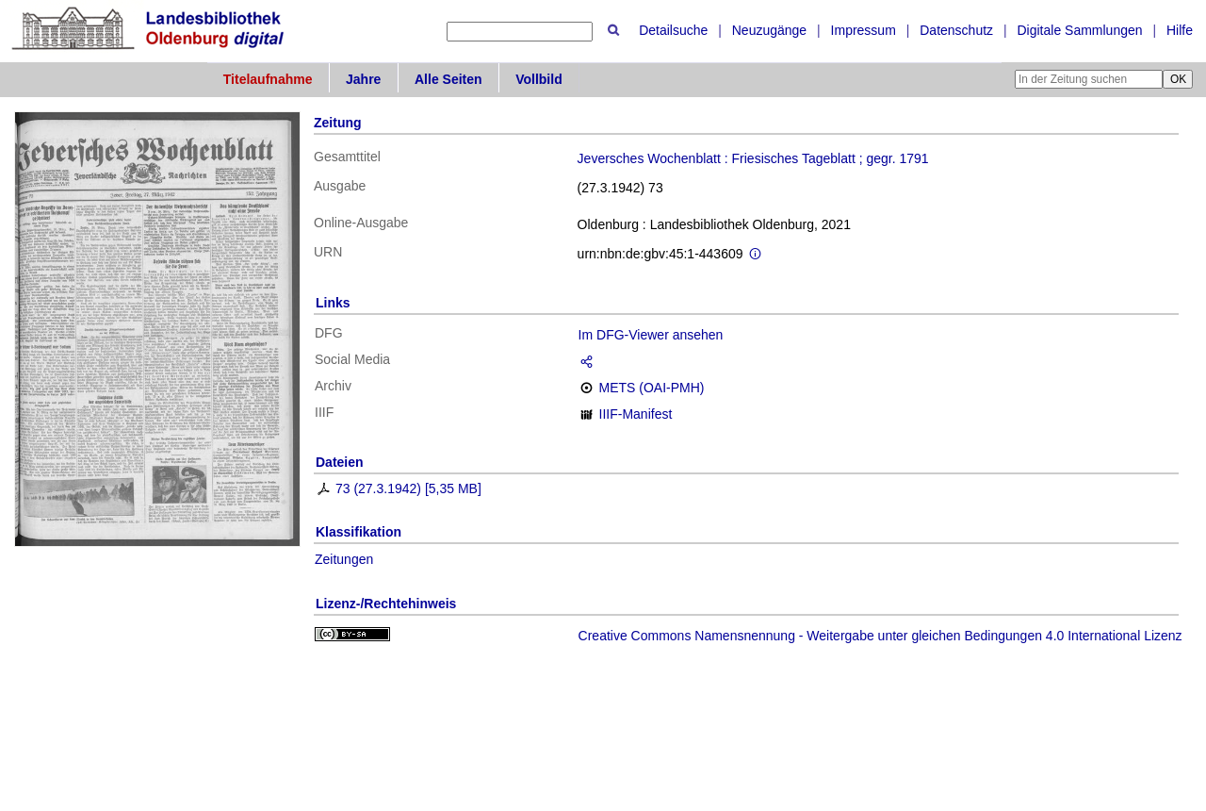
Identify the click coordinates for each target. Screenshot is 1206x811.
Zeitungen (344, 559)
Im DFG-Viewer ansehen (651, 334)
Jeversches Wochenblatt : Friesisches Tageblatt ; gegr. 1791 (753, 158)
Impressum (863, 30)
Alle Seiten (448, 79)
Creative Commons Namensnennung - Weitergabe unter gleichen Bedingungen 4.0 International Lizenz (880, 635)
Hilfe (1179, 30)
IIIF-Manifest (636, 414)
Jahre (363, 79)
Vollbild (538, 79)
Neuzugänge (769, 30)
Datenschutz (956, 30)
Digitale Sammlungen (1079, 30)
